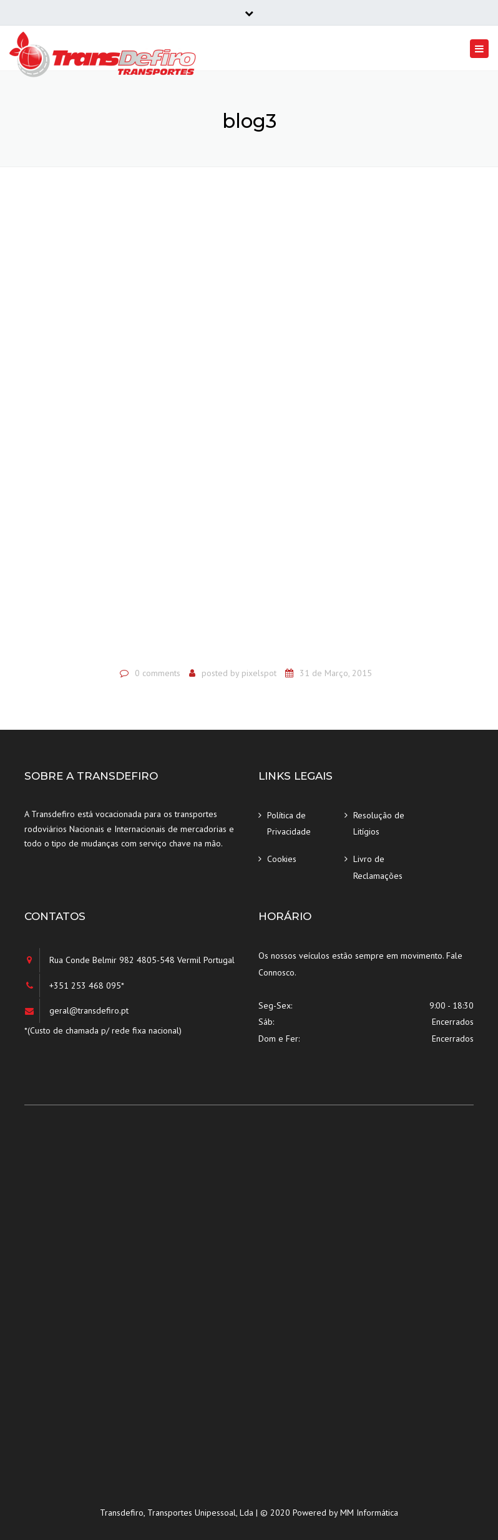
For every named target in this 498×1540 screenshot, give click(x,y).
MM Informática (369, 1512)
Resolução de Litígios (378, 824)
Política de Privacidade (289, 824)
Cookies (281, 858)
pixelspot (259, 673)
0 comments (157, 673)
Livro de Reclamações (378, 867)
